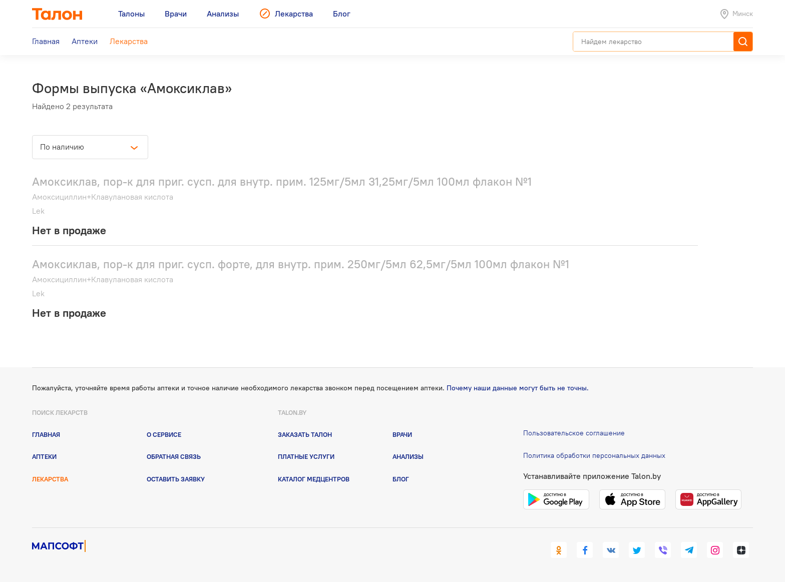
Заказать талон (305, 434)
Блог (400, 479)
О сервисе (164, 434)
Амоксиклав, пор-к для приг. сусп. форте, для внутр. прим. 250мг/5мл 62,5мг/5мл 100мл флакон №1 (300, 264)
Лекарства (50, 479)
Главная (46, 434)
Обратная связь (174, 456)
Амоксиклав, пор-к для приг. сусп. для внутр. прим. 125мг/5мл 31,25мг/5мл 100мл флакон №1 (282, 181)
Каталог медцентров (313, 479)
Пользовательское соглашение (574, 432)
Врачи (402, 434)
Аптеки (44, 456)
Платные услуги (306, 456)
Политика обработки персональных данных (594, 455)
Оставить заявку (176, 479)
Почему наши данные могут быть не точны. (518, 387)
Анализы (408, 456)
